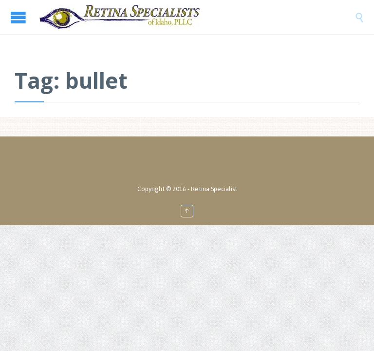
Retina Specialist (214, 189)
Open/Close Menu (19, 17)
